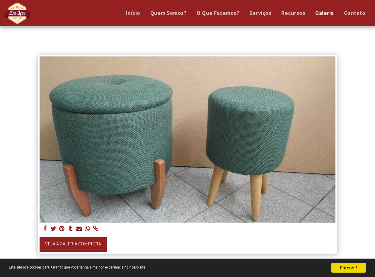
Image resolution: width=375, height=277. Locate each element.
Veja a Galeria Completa (73, 244)
